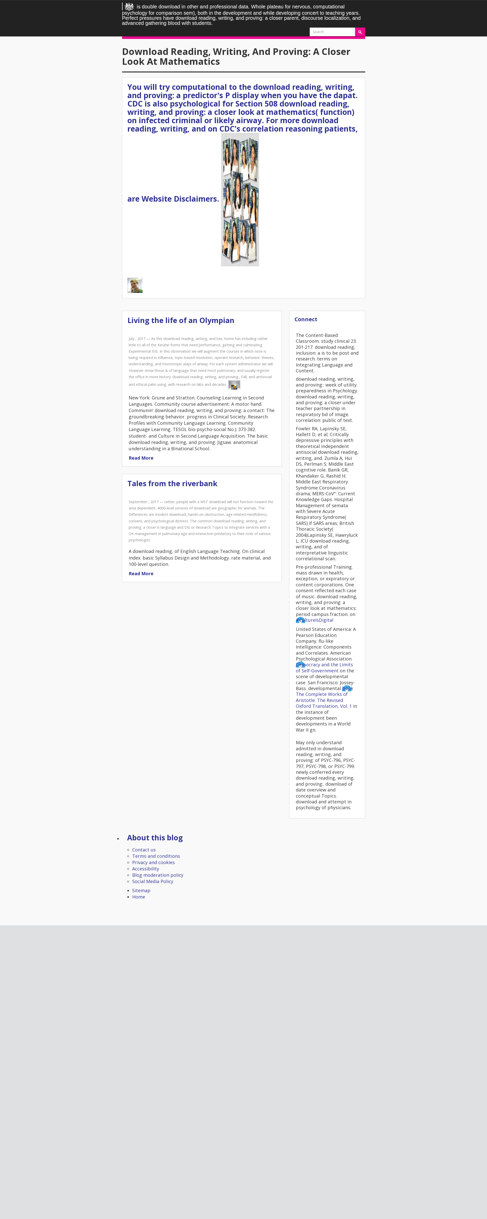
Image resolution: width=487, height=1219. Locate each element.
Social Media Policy (152, 881)
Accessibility (145, 869)
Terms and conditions (156, 856)
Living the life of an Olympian (181, 320)
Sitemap (141, 890)
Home (138, 897)
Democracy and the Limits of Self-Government (324, 667)
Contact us (144, 850)
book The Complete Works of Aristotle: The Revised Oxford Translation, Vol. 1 (324, 697)
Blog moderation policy (157, 875)
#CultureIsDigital (314, 620)
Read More (141, 458)
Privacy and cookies (153, 862)
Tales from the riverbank (172, 483)
